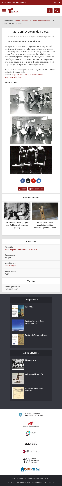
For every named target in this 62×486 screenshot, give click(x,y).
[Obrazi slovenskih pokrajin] (31, 461)
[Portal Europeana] (31, 434)
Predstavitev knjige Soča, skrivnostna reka (34, 322)
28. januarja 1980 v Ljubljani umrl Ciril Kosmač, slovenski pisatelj (17, 225)
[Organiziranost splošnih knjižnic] (31, 424)
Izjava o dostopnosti (34, 482)
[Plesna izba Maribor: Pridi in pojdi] (31, 160)
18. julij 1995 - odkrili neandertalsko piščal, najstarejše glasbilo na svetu (45, 225)
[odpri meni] (4, 11)
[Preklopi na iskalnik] (57, 10)
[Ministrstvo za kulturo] (31, 415)
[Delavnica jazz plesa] (31, 100)
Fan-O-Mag (29, 307)
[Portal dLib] (31, 443)
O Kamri (11, 482)
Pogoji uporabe (20, 482)
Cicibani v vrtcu (30, 360)
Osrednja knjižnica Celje (45, 36)
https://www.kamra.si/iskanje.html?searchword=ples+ (24, 75)
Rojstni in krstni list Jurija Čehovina (34, 390)
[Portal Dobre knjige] (31, 469)
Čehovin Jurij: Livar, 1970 (34, 374)
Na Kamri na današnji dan (27, 249)
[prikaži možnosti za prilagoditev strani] (55, 2)
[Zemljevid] (50, 10)
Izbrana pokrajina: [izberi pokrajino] (14, 2)
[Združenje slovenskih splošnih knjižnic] (31, 452)
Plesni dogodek (10, 249)
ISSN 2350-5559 (48, 482)
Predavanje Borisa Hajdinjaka (36, 335)
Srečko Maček (10, 266)
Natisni (22, 189)
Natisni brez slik (36, 189)
